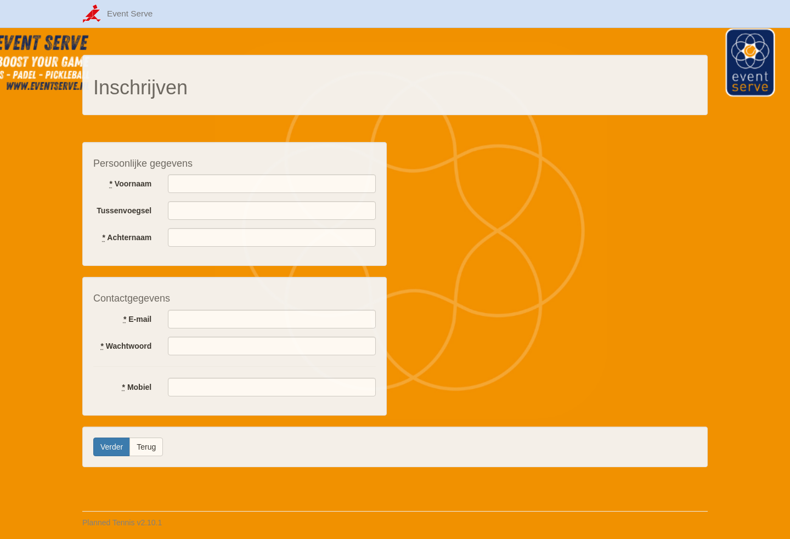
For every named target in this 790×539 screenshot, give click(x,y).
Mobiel (137, 387)
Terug (146, 446)
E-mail (137, 319)
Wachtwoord (125, 346)
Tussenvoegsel (124, 210)
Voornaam (130, 183)
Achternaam (127, 237)
